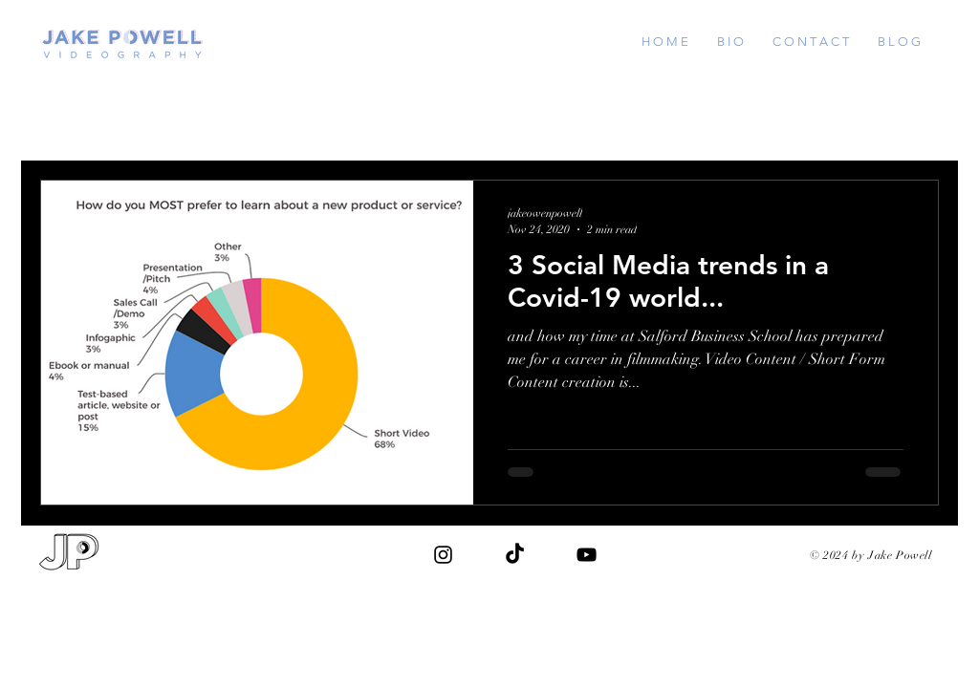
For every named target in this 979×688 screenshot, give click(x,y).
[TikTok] (515, 555)
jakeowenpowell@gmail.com (829, 574)
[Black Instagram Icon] (443, 555)
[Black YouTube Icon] (586, 555)
